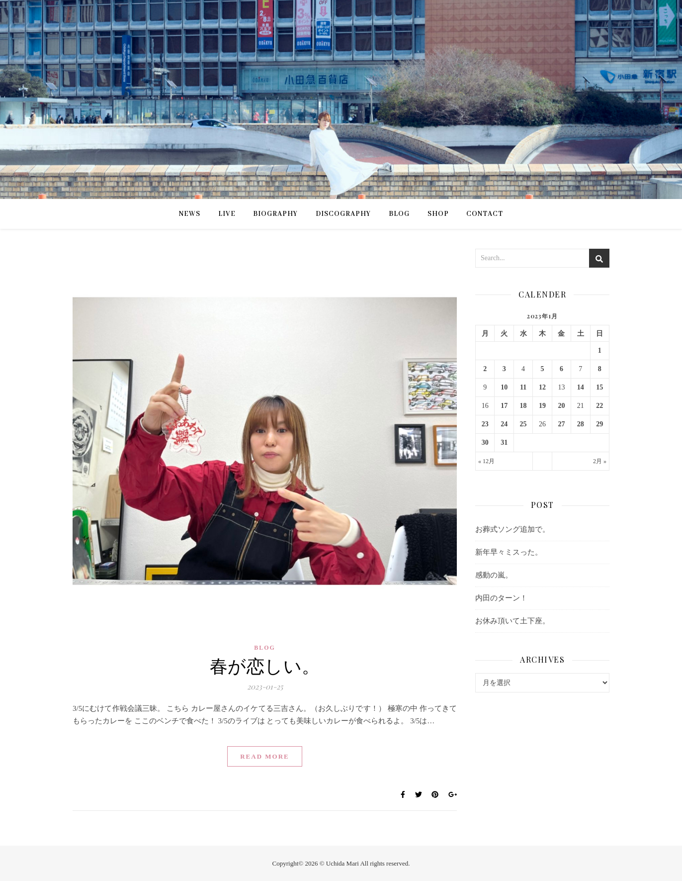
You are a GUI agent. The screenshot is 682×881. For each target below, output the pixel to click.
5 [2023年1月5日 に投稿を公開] (542, 369)
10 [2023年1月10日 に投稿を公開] (504, 387)
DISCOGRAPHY (343, 213)
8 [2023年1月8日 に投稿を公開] (599, 369)
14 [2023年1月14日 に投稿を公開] (580, 387)
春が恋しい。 (265, 665)
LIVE (227, 213)
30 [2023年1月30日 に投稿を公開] (485, 442)
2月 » (599, 461)
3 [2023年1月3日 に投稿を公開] (504, 369)
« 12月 (486, 461)
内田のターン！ (501, 598)
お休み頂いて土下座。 (512, 621)
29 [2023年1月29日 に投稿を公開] (599, 424)
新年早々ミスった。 (508, 552)
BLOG (399, 213)
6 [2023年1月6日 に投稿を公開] (561, 369)
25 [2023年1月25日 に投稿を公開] (523, 424)
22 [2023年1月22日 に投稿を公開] (599, 405)
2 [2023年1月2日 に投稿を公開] (485, 369)
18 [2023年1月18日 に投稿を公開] (523, 405)
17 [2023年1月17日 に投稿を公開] (504, 405)
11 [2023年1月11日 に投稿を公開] (523, 387)
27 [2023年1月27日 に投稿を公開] (561, 424)
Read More (264, 756)
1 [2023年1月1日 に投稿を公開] (599, 350)
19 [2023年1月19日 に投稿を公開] (542, 405)
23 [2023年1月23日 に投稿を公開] (485, 424)
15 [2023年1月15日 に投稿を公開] (599, 387)
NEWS (189, 213)
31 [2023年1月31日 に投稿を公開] (504, 442)
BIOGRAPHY (275, 213)
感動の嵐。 (493, 575)
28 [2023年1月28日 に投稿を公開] (580, 424)
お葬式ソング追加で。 (512, 529)
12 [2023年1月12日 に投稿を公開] (542, 387)
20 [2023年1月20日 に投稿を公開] (561, 405)
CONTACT (484, 213)
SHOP (438, 213)
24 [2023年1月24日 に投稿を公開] (504, 424)
